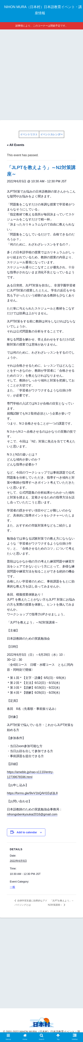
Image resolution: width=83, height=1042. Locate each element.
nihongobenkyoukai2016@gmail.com (32, 814)
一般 (12, 886)
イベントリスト (29, 134)
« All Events (15, 145)
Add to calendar (27, 832)
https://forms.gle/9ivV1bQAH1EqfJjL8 (32, 793)
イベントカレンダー (51, 134)
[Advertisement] (41, 74)
